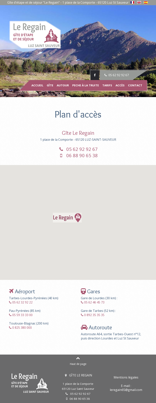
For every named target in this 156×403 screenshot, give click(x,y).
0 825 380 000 (22, 327)
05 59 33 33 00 (22, 315)
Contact (135, 85)
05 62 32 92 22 (22, 302)
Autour (63, 85)
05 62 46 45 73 (94, 302)
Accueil (37, 85)
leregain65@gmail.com (126, 390)
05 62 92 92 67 (116, 75)
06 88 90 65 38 (78, 155)
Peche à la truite (85, 85)
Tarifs (107, 85)
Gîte (50, 85)
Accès (120, 85)
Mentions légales (126, 377)
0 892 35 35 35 (94, 315)
